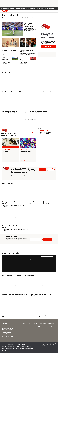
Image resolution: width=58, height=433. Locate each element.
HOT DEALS (42, 131)
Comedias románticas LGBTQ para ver (28, 51)
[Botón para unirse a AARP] (48, 46)
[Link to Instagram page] (51, 344)
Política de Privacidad (47, 260)
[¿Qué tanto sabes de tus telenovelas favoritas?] (15, 287)
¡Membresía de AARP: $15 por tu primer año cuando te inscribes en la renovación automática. (23, 171)
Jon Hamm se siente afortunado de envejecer (24, 59)
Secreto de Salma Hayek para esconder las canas (15, 226)
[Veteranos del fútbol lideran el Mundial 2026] (20, 29)
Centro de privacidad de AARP (8, 344)
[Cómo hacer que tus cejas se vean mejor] (42, 195)
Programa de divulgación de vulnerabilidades (24, 348)
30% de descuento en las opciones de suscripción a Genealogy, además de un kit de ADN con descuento (10, 153)
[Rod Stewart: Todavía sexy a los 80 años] (15, 84)
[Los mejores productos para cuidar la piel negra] (15, 196)
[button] (56, 8)
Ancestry (6, 151)
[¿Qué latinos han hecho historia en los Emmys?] (15, 308)
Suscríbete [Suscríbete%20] (47, 257)
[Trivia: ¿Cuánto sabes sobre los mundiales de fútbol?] (10, 60)
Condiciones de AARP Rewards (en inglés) (24, 346)
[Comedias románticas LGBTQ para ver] (28, 46)
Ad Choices (4, 350)
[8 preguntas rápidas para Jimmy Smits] (42, 104)
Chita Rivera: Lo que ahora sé (10, 111)
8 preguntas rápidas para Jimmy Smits (39, 111)
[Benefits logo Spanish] (5, 131)
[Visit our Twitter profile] (47, 344)
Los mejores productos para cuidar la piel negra (14, 202)
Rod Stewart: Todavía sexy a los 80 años (12, 91)
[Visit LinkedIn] (54, 344)
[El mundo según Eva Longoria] (10, 46)
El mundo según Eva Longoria (9, 50)
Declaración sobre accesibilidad (8, 346)
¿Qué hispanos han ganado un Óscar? (39, 316)
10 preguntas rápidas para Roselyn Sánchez (40, 91)
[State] (35, 239)
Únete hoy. (27, 178)
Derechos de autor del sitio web (8, 348)
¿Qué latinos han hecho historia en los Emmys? (14, 316)
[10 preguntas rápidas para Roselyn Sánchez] (42, 84)
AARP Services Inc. (32, 333)
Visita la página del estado (47, 240)
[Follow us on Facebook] (43, 344)
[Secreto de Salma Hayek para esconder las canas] (15, 220)
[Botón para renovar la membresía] (50, 169)
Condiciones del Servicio (20, 344)
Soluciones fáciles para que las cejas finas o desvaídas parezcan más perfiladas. (42, 204)
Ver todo (34, 132)
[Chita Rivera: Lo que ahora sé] (15, 104)
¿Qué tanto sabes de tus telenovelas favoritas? (14, 294)
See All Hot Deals (42, 145)
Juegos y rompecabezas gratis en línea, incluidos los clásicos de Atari (28, 153)
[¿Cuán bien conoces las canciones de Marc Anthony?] (42, 287)
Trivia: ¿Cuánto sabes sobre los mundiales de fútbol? (6, 59)
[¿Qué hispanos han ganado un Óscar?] (42, 308)
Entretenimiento (7, 149)
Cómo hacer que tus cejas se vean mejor (41, 202)
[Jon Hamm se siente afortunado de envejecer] (28, 60)
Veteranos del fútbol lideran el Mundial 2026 (29, 24)
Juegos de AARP (26, 151)
